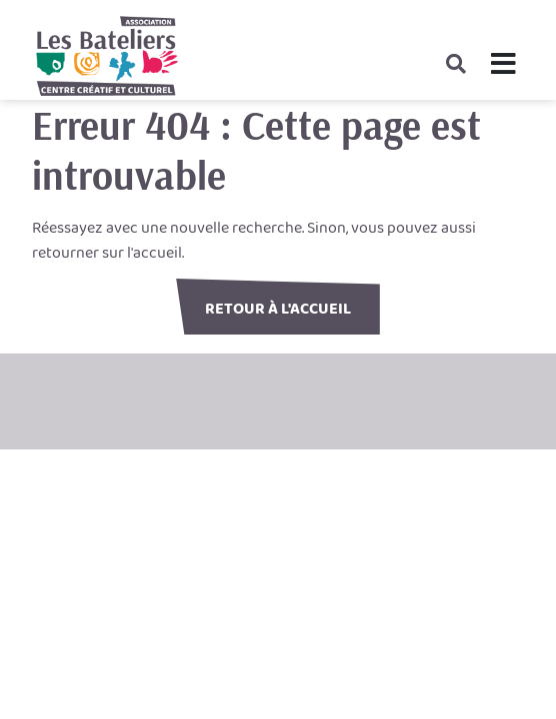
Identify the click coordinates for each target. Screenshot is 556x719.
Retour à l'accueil (278, 309)
